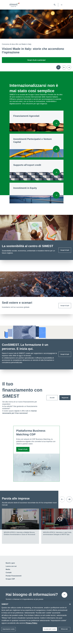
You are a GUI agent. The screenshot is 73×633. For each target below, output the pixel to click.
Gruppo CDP (10, 579)
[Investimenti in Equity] (56, 195)
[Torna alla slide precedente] (64, 67)
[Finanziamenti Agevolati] (56, 123)
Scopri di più (64, 250)
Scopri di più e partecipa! (36, 60)
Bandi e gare (10, 563)
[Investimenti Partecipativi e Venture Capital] (56, 149)
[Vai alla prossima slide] (69, 67)
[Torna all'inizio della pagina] (64, 595)
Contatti (8, 572)
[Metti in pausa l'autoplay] (58, 67)
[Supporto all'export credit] (56, 172)
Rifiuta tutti (64, 630)
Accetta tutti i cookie (50, 630)
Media (8, 569)
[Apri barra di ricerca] (55, 5)
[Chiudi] (70, 605)
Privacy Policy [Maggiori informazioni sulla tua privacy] (31, 624)
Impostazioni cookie (9, 630)
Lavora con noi (11, 566)
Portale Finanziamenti (13, 576)
